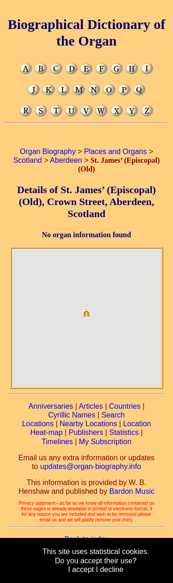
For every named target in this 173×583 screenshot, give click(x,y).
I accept (81, 569)
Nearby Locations (88, 424)
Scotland (27, 160)
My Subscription (105, 442)
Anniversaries (51, 406)
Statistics (124, 432)
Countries (124, 406)
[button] (86, 309)
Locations (38, 424)
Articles (91, 406)
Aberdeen (66, 160)
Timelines (57, 442)
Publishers (86, 432)
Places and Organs (115, 151)
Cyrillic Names (71, 415)
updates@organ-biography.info (90, 466)
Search (113, 415)
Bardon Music (132, 491)
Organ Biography (48, 151)
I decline (110, 569)
